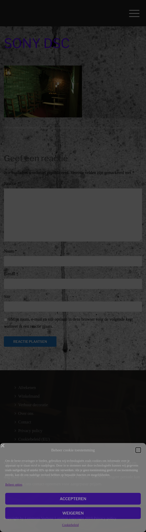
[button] (138, 450)
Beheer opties (13, 484)
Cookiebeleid (70, 525)
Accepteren (73, 499)
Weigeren (73, 513)
